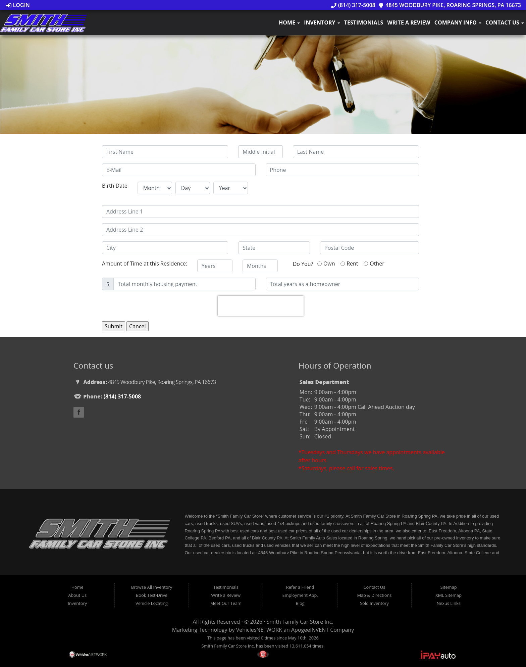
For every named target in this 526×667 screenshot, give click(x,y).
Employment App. (300, 595)
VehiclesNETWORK (259, 629)
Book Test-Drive (151, 595)
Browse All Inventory (151, 587)
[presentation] (261, 306)
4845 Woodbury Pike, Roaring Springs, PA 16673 (449, 5)
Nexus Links (449, 603)
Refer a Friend (300, 587)
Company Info (457, 22)
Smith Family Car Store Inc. (300, 621)
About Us (77, 595)
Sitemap (448, 587)
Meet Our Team (226, 603)
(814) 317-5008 (353, 5)
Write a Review (408, 22)
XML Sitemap (448, 595)
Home (289, 22)
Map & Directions (374, 595)
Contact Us (504, 22)
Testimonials (363, 22)
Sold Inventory (374, 603)
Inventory (322, 22)
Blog (300, 603)
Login (18, 5)
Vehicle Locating (152, 603)
